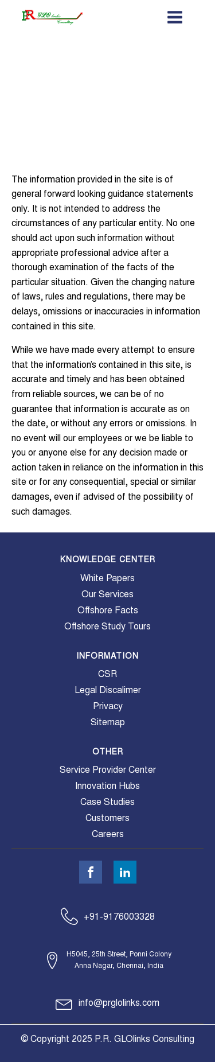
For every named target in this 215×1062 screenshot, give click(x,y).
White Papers (107, 578)
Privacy (108, 706)
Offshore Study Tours (107, 626)
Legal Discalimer (108, 690)
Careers (108, 834)
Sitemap (108, 722)
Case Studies (107, 802)
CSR (107, 674)
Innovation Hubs (107, 786)
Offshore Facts (107, 610)
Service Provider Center (108, 770)
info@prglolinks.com (119, 1003)
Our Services (107, 594)
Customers (107, 818)
